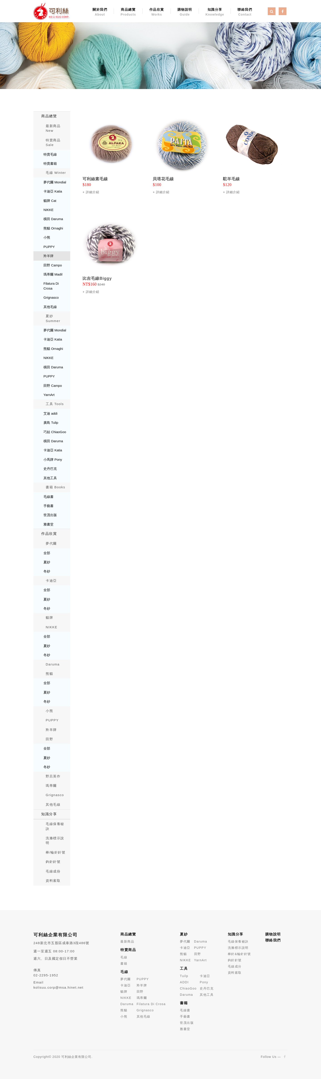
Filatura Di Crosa (51, 286)
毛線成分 (235, 966)
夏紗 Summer (53, 318)
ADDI (184, 982)
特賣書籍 (50, 163)
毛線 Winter (56, 172)
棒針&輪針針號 (239, 954)
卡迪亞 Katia (52, 191)
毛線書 (48, 497)
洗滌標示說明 (55, 840)
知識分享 (215, 12)
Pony (204, 982)
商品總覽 (128, 12)
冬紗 (46, 571)
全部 (46, 553)
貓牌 (49, 617)
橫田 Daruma (53, 219)
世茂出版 (50, 515)
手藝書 (48, 506)
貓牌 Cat (49, 201)
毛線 (123, 957)
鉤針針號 (53, 862)
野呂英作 (53, 776)
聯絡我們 (244, 12)
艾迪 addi (50, 413)
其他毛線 (50, 307)
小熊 (46, 237)
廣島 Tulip (50, 422)
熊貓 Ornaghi (53, 228)
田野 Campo (52, 265)
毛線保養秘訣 (55, 826)
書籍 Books (55, 487)
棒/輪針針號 (55, 852)
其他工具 (50, 478)
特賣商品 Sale (53, 142)
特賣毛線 (50, 154)
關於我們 (100, 12)
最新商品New (53, 128)
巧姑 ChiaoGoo (54, 432)
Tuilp (184, 976)
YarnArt (49, 395)
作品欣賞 (156, 12)
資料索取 (53, 880)
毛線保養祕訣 (238, 941)
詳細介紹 (92, 192)
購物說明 (184, 12)
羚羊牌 (48, 256)
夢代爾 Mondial (54, 182)
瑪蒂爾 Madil (52, 274)
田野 (49, 739)
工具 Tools (55, 404)
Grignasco (51, 297)
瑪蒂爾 (51, 785)
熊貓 (49, 673)
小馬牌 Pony (52, 459)
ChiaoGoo (188, 988)
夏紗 (46, 562)
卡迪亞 (51, 580)
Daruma (53, 664)
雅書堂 (48, 524)
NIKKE (48, 210)
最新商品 (127, 941)
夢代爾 (51, 543)
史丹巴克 (50, 469)
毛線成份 (53, 871)
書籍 (123, 963)
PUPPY (49, 247)
